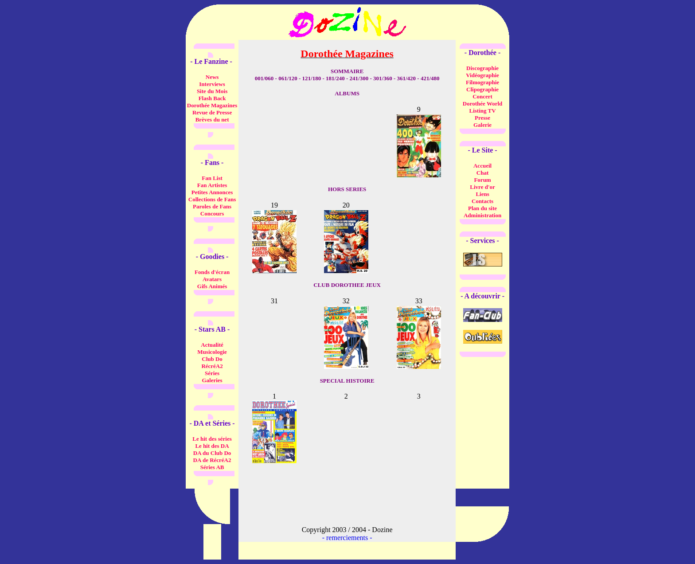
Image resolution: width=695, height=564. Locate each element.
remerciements (347, 537)
